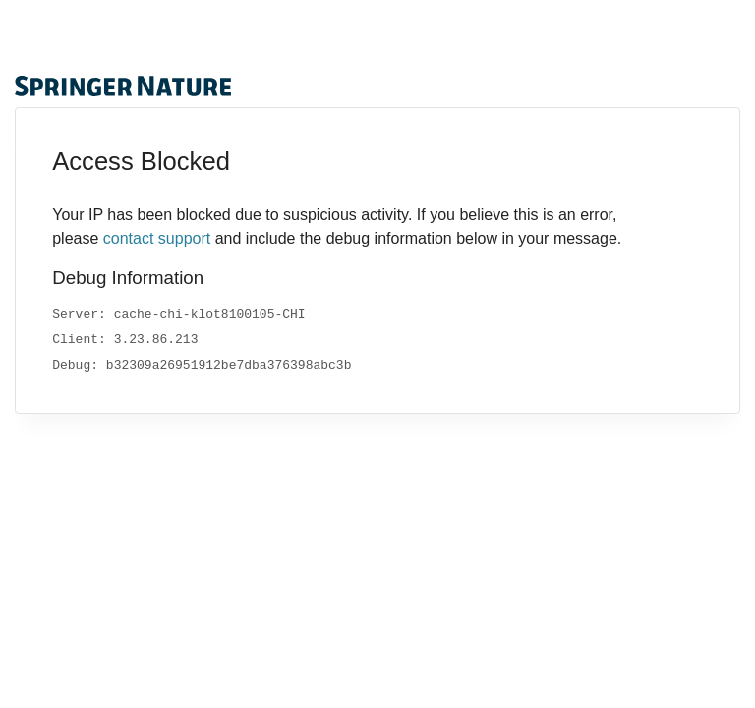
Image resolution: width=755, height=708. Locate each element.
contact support (156, 238)
